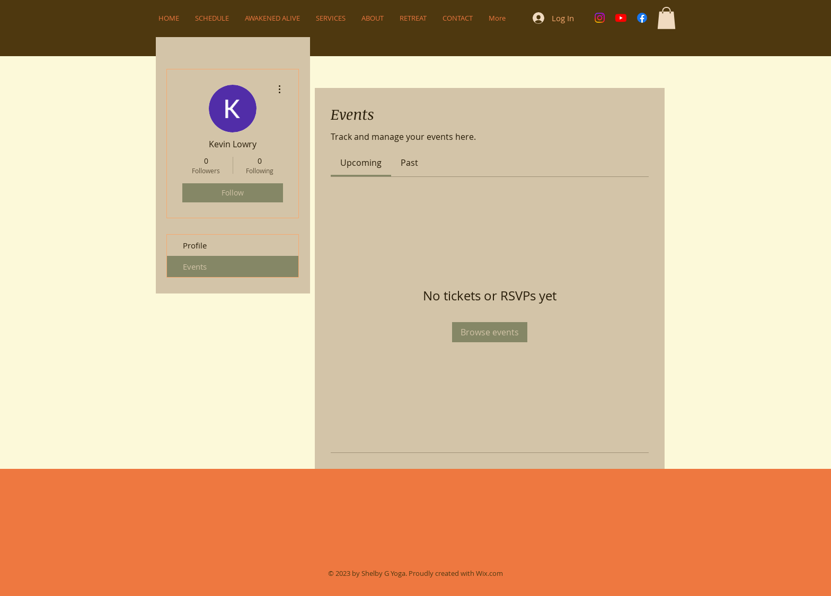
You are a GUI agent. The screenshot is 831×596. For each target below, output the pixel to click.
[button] (666, 18)
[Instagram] (599, 17)
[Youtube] (620, 17)
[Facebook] (642, 17)
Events (195, 266)
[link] (361, 162)
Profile (195, 245)
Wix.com (489, 573)
